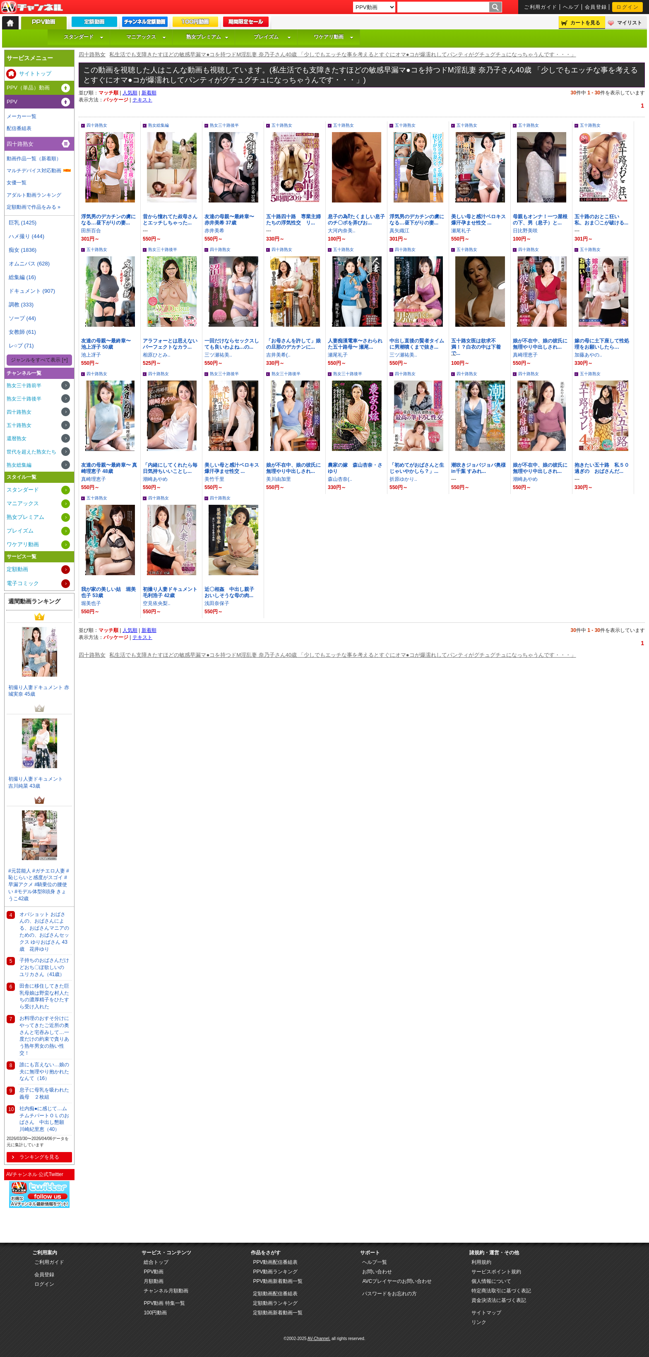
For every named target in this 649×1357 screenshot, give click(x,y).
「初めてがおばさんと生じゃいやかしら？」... (416, 468)
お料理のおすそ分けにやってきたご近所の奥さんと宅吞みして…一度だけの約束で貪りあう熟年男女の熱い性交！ (44, 1035)
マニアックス (146, 37)
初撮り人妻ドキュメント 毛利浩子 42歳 (170, 592)
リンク (478, 1322)
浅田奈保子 (216, 603)
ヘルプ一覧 (374, 1262)
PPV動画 (153, 1272)
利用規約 (481, 1262)
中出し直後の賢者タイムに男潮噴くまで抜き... (416, 344)
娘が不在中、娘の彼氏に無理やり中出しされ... (540, 344)
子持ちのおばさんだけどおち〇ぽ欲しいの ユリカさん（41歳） (44, 967)
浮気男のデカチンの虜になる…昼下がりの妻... (108, 220)
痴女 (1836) (22, 250)
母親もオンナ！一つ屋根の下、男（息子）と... (540, 220)
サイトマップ (486, 1313)
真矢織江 (399, 231)
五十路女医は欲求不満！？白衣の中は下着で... (476, 347)
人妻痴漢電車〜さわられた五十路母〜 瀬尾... (355, 344)
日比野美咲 (525, 231)
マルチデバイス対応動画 (34, 171)
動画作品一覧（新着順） (34, 158)
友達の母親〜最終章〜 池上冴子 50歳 (108, 344)
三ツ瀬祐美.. (218, 355)
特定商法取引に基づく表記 (501, 1291)
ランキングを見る (39, 1157)
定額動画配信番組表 (275, 1294)
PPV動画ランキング (275, 1272)
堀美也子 (91, 603)
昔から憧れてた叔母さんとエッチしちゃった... (170, 220)
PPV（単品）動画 (28, 87)
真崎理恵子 (525, 355)
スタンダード (83, 37)
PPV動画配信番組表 (275, 1262)
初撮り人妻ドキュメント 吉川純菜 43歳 (38, 782)
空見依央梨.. (157, 603)
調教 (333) (21, 304)
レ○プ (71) (21, 345)
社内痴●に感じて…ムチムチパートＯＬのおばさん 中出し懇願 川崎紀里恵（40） (44, 1119)
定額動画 (17, 569)
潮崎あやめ (155, 479)
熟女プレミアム (207, 37)
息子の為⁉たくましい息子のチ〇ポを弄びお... (356, 220)
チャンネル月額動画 (166, 1291)
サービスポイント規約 (496, 1272)
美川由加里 (278, 479)
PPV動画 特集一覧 (164, 1303)
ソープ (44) (22, 318)
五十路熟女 (282, 125)
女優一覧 (16, 183)
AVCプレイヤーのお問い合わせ (397, 1281)
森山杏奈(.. (340, 479)
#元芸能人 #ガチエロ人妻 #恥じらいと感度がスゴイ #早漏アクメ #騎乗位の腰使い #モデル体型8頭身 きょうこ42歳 (38, 884)
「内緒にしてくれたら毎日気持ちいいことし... (170, 468)
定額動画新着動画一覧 (278, 1313)
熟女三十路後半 (224, 125)
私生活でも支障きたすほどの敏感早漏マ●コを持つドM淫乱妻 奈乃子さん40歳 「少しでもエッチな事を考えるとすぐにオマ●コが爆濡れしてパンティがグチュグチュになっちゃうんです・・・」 (342, 54)
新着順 (149, 93)
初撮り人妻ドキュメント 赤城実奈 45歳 (38, 691)
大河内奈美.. (342, 231)
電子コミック (23, 583)
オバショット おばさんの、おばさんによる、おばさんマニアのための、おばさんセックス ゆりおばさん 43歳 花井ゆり (44, 931)
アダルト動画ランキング (34, 195)
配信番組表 (19, 128)
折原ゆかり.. (403, 479)
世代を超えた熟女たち (31, 452)
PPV (12, 102)
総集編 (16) (22, 277)
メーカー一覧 (21, 116)
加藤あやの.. (588, 355)
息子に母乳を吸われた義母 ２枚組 (44, 1093)
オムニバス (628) (29, 263)
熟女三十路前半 (24, 385)
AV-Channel (32, 7)
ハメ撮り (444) (26, 236)
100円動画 (155, 1313)
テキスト (142, 100)
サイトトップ (35, 73)
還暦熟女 (16, 438)
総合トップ (156, 1262)
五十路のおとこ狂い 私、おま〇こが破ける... (601, 220)
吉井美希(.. (278, 355)
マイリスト (629, 23)
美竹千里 (214, 479)
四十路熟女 (92, 54)
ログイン (627, 7)
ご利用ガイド (541, 7)
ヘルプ (571, 7)
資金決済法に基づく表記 (498, 1300)
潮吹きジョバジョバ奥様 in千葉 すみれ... (478, 468)
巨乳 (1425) (22, 222)
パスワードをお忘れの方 (389, 1294)
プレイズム (272, 37)
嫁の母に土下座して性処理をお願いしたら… (601, 344)
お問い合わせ (377, 1272)
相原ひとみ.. (157, 355)
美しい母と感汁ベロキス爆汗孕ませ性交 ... (478, 220)
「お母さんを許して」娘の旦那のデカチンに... (293, 344)
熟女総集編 (158, 125)
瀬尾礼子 (461, 231)
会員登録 (596, 7)
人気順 (130, 93)
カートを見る (585, 23)
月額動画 (153, 1281)
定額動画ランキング (275, 1303)
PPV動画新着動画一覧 (278, 1281)
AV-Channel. (319, 1338)
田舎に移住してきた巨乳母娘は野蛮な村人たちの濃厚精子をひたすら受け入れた (44, 996)
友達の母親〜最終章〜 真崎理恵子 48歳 (109, 468)
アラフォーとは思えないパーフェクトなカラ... (170, 344)
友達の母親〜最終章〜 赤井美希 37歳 (231, 220)
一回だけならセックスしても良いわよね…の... (231, 344)
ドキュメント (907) (32, 291)
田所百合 (91, 231)
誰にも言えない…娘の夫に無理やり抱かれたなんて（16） (44, 1072)
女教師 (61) (22, 332)
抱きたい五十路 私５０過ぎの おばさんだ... (601, 468)
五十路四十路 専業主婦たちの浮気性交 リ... (293, 220)
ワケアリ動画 (333, 37)
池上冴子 (91, 355)
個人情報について (491, 1281)
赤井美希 (214, 231)
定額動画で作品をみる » (33, 207)
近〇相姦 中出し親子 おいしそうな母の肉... (231, 592)
